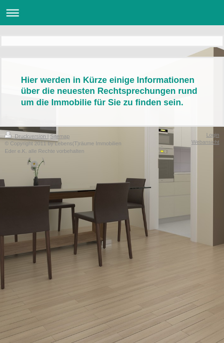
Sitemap (60, 136)
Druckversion (26, 136)
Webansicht (205, 142)
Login (212, 135)
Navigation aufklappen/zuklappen (112, 12)
